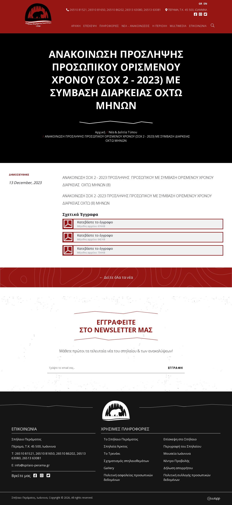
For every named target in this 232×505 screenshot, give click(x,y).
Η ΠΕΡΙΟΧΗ (159, 26)
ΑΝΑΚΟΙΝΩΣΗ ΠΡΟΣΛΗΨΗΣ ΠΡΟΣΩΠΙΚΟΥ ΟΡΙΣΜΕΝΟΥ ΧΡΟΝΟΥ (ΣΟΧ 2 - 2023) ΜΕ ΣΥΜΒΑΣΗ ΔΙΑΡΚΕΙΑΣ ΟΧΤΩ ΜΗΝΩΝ (117, 138)
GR (200, 3)
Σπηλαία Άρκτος (116, 446)
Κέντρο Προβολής (176, 461)
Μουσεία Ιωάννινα (177, 453)
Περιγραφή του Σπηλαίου (182, 446)
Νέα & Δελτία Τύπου (123, 132)
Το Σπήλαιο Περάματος (121, 439)
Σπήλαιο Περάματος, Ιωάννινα (38, 15)
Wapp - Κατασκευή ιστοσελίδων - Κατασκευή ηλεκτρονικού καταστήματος (213, 498)
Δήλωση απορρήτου (178, 468)
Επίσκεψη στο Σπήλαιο (180, 439)
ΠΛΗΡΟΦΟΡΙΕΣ (109, 26)
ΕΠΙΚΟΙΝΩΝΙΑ (198, 26)
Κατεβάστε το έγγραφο (142, 224)
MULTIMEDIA (178, 26)
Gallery (109, 468)
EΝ (205, 3)
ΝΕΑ (136, 26)
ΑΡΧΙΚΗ (76, 26)
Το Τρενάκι (112, 453)
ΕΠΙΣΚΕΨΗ (90, 26)
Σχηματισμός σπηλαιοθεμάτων (126, 461)
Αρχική (100, 132)
